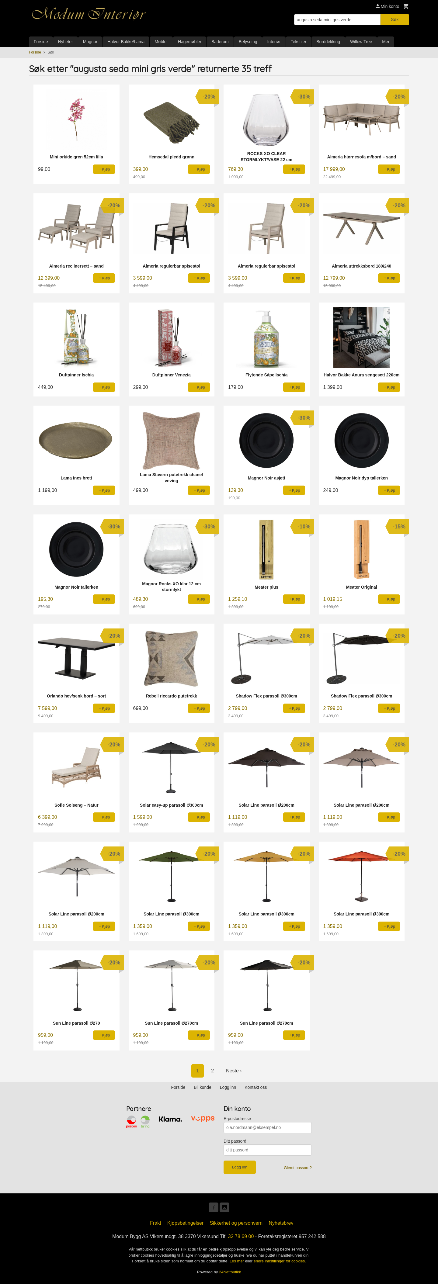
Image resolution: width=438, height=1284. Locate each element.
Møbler (161, 41)
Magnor (90, 41)
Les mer (237, 1261)
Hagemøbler (189, 41)
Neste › (234, 1070)
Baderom (220, 41)
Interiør (273, 41)
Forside (41, 41)
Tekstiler (298, 41)
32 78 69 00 (241, 1236)
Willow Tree (361, 41)
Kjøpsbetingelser (185, 1223)
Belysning (248, 41)
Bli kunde (202, 1087)
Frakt (155, 1223)
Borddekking (328, 41)
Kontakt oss (256, 1087)
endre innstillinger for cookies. (280, 1261)
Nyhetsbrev (281, 1223)
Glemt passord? (298, 1167)
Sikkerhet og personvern (236, 1223)
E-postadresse (237, 1118)
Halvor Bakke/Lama (125, 41)
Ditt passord (235, 1141)
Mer (385, 41)
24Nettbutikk (230, 1272)
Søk (394, 19)
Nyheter (65, 41)
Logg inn (228, 1087)
